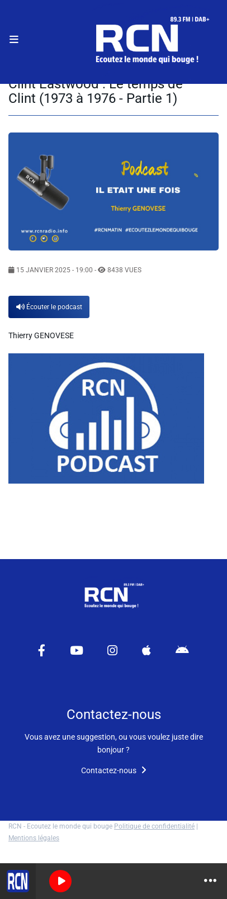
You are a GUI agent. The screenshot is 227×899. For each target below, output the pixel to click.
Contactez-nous (113, 770)
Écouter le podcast (49, 307)
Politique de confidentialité (154, 826)
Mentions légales (33, 838)
